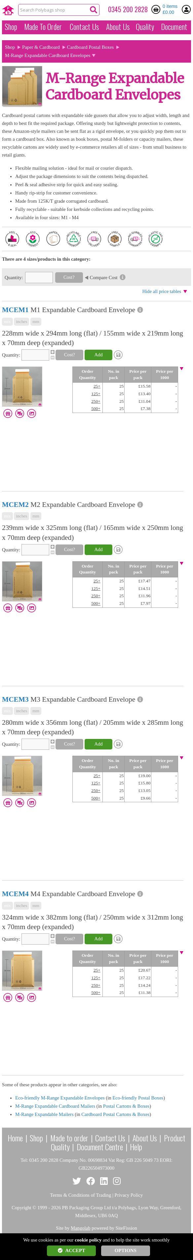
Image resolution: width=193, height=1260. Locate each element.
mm (35, 321)
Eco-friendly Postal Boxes (137, 1097)
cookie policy (88, 1240)
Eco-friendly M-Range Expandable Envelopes (60, 1097)
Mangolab (80, 1228)
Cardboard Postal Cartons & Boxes (115, 1114)
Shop (11, 26)
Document (174, 26)
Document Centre (100, 1147)
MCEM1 (15, 310)
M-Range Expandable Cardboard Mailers (55, 1106)
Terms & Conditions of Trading (80, 1195)
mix (7, 321)
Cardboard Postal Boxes (90, 47)
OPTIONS (125, 1250)
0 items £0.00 (170, 9)
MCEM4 (15, 894)
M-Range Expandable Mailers (44, 1114)
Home (15, 1138)
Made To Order (43, 26)
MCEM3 (15, 699)
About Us (118, 26)
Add (98, 354)
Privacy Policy (129, 1195)
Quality (145, 26)
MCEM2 (15, 505)
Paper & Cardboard (41, 47)
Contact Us (84, 26)
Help (136, 1147)
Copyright (21, 1207)
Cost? (68, 277)
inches (21, 321)
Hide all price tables (161, 291)
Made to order (69, 1138)
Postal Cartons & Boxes (126, 1106)
